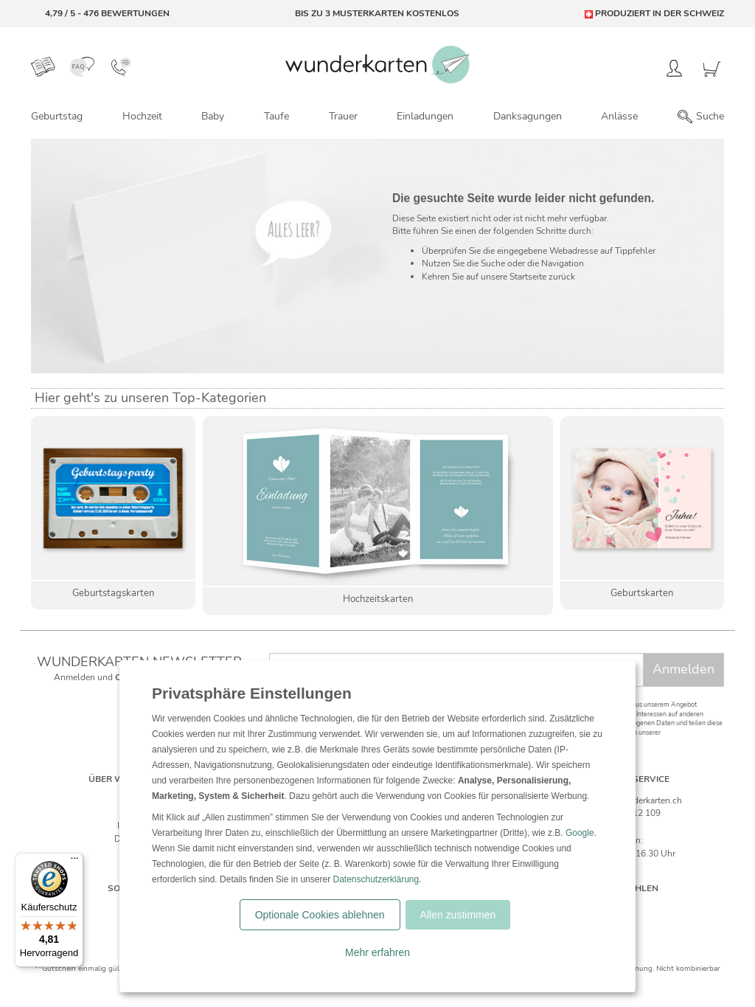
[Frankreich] (662, 910)
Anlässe (619, 116)
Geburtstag (57, 116)
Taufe (276, 116)
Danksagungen (527, 116)
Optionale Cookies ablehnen (320, 915)
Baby (212, 116)
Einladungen (425, 116)
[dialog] (377, 826)
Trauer (343, 116)
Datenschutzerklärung (376, 879)
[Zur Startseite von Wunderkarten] (377, 64)
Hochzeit (142, 116)
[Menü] (74, 862)
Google (580, 833)
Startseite (527, 277)
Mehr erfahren (377, 952)
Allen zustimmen (458, 915)
